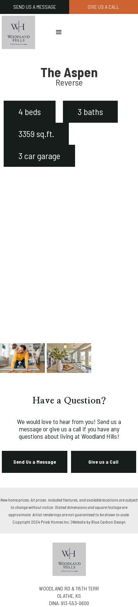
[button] (59, 32)
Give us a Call (103, 462)
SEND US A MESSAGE (34, 7)
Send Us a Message (34, 462)
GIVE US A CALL (103, 7)
